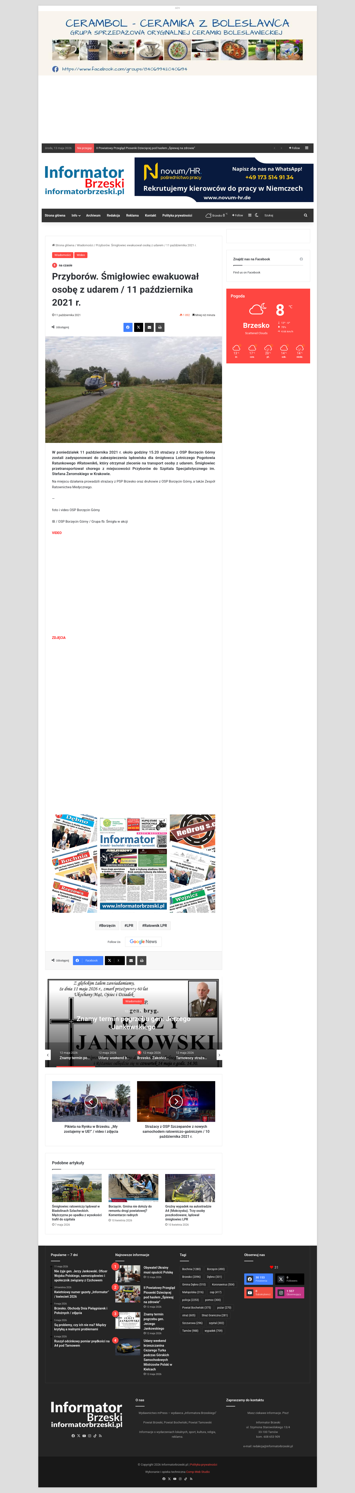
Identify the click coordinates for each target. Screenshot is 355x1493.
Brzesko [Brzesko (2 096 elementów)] (191, 1276)
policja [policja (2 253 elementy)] (190, 1300)
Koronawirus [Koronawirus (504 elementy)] (223, 1284)
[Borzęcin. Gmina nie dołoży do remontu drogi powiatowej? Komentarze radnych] (133, 1188)
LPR (130, 925)
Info (74, 215)
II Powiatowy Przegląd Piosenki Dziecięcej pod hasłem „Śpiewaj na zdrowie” (145, 148)
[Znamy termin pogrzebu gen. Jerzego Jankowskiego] (127, 1320)
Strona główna (55, 215)
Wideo (81, 255)
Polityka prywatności (177, 215)
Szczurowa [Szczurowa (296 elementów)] (192, 1323)
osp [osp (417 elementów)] (215, 1292)
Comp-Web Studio (198, 1472)
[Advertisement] (178, 109)
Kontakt (150, 215)
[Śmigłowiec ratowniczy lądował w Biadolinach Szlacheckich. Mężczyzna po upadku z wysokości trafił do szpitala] (77, 1188)
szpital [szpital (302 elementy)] (216, 1323)
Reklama (132, 215)
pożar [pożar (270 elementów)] (224, 1307)
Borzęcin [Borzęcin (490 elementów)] (216, 1269)
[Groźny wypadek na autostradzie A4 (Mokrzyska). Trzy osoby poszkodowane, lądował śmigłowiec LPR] (190, 1188)
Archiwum (93, 215)
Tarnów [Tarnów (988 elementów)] (190, 1330)
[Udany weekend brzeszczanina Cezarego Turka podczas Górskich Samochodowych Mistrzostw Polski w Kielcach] (127, 1346)
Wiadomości (85, 245)
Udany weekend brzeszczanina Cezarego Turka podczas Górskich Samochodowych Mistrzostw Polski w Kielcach (158, 1355)
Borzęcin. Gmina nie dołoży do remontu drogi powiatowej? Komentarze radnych (130, 1211)
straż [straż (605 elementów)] (189, 1315)
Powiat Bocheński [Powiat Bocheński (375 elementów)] (196, 1307)
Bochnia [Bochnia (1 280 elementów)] (191, 1269)
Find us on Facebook (246, 272)
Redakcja (113, 215)
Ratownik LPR (155, 925)
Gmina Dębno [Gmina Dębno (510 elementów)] (194, 1284)
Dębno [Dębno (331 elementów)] (214, 1276)
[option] (133, 1022)
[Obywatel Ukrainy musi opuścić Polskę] (127, 1273)
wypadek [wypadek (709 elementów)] (214, 1330)
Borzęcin (108, 925)
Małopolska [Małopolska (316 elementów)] (193, 1292)
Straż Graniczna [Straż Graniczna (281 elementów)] (215, 1315)
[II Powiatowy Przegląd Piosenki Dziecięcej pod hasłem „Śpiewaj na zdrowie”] (127, 1293)
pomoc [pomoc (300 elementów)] (213, 1300)
